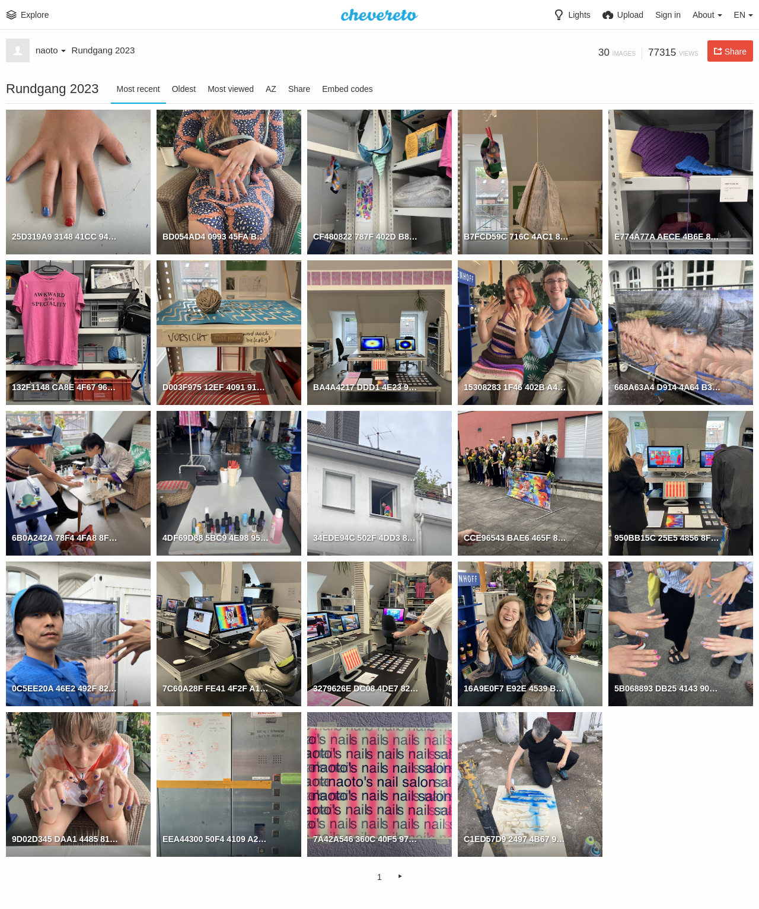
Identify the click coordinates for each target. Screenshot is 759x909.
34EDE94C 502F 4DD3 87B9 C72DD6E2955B (366, 537)
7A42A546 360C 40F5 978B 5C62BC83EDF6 (366, 838)
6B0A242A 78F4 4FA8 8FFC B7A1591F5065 (65, 537)
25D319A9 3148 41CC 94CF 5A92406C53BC (65, 236)
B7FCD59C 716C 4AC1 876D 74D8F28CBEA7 (517, 236)
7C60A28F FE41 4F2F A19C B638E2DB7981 (215, 688)
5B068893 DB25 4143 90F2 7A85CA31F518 (667, 688)
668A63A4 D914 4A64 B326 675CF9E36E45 (667, 386)
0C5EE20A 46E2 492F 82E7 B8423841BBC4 (65, 688)
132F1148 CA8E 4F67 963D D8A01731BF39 (65, 386)
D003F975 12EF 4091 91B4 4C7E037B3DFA (215, 386)
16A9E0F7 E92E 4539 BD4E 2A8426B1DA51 (517, 688)
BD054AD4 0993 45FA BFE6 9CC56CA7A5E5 (215, 236)
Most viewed (231, 89)
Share (299, 89)
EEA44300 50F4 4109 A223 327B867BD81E (215, 838)
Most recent (138, 89)
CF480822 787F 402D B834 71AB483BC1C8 (366, 236)
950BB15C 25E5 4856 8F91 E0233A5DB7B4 (667, 537)
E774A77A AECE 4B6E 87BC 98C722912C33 (667, 236)
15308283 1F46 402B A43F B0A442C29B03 (517, 386)
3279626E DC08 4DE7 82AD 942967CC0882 (366, 688)
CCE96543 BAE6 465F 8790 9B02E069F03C (517, 537)
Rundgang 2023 (103, 50)
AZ (271, 89)
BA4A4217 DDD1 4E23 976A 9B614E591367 (366, 386)
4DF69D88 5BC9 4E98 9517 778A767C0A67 (215, 537)
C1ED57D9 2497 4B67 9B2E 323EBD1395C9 (517, 838)
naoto (51, 50)
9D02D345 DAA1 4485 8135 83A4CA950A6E (65, 838)
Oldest (184, 89)
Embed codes (347, 89)
